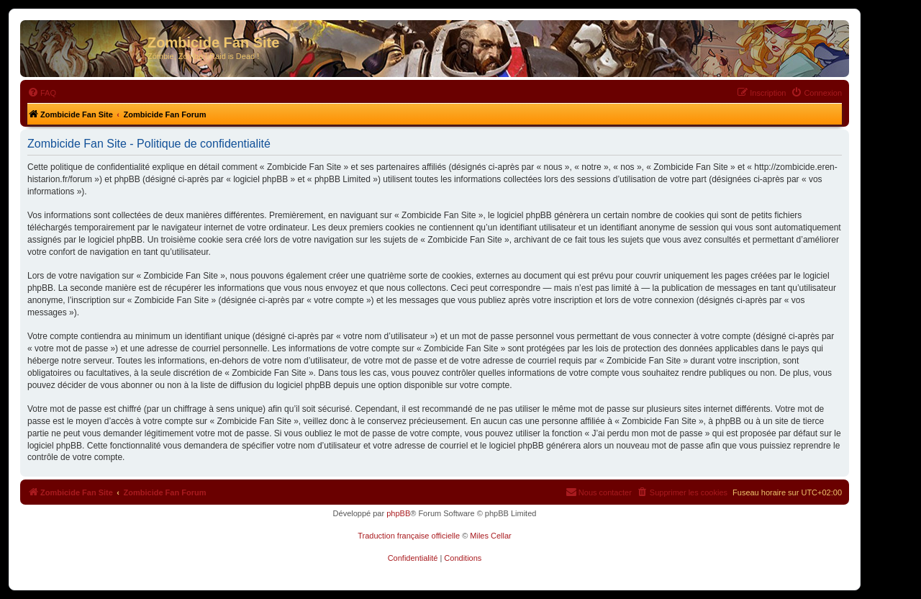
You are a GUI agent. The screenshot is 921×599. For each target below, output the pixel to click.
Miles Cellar (490, 535)
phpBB (398, 513)
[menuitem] (41, 93)
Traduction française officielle (409, 535)
